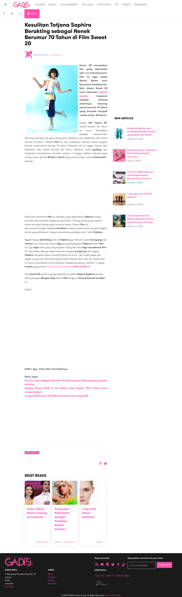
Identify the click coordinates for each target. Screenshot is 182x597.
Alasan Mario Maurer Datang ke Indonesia (37, 513)
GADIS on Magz (122, 575)
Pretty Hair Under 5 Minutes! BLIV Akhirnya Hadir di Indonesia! (141, 153)
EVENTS (127, 4)
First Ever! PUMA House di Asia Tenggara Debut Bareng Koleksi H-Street (140, 175)
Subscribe (164, 564)
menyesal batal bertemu (67, 266)
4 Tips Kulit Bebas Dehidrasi (89, 513)
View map (9, 587)
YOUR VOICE (104, 4)
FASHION (40, 4)
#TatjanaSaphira (32, 453)
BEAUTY (52, 4)
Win (102, 575)
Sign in (32, 14)
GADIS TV (110, 575)
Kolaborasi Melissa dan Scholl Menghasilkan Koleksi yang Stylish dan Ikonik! (141, 131)
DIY (117, 4)
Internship (52, 584)
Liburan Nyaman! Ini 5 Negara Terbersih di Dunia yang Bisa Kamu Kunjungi (140, 218)
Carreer (51, 580)
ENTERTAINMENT (69, 4)
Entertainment (56, 55)
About (50, 574)
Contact (51, 577)
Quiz (97, 575)
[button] (105, 464)
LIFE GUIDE (87, 4)
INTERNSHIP (140, 4)
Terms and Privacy (113, 595)
